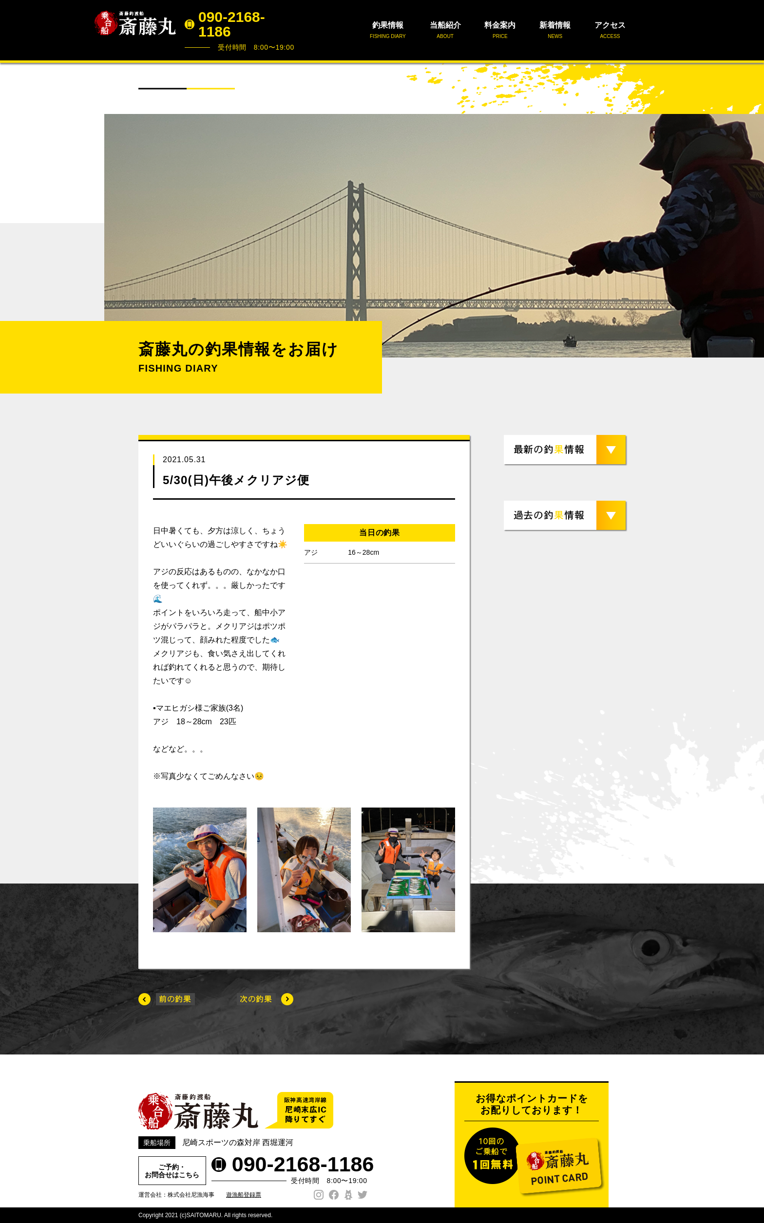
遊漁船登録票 (243, 1194)
